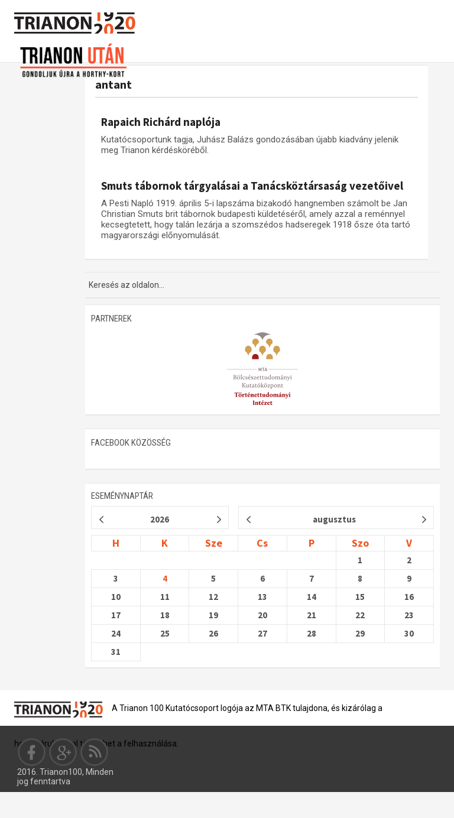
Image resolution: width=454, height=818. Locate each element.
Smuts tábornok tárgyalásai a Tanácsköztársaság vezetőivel (252, 185)
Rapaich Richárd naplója (160, 122)
